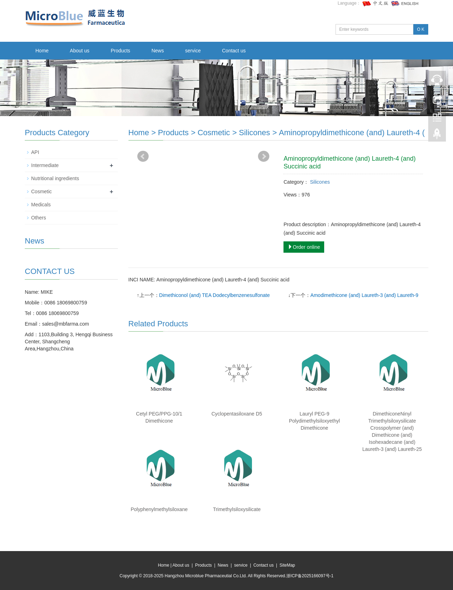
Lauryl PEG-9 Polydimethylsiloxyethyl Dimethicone (314, 421)
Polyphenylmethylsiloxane (159, 509)
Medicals (41, 204)
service (193, 50)
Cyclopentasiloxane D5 (236, 414)
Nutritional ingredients (55, 178)
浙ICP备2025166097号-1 (309, 575)
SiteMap (287, 565)
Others (38, 217)
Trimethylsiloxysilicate (237, 509)
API (35, 152)
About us (79, 50)
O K (420, 29)
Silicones (254, 132)
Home (41, 50)
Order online (304, 247)
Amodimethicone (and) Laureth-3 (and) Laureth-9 (364, 295)
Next (263, 156)
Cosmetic (213, 132)
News (157, 50)
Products (120, 50)
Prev (143, 156)
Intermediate (45, 165)
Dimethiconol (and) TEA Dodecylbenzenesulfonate (214, 295)
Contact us (234, 50)
